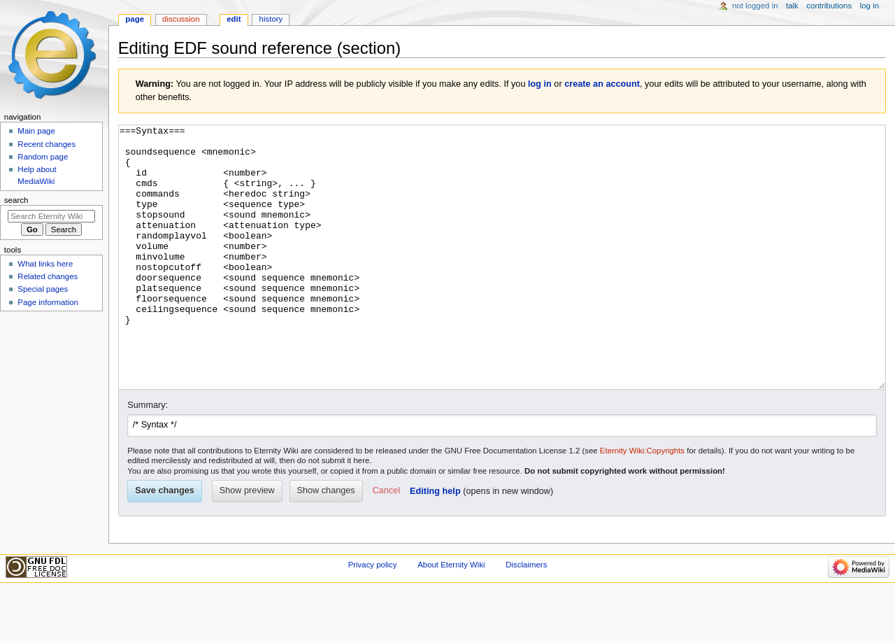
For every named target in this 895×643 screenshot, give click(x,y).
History (271, 19)
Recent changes (46, 144)
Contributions (829, 5)
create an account (602, 84)
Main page (36, 131)
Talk (792, 5)
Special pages (42, 289)
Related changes (47, 276)
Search (16, 200)
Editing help (435, 544)
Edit (234, 19)
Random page (42, 157)
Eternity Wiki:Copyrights (642, 503)
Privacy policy (372, 617)
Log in (869, 5)
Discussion (180, 19)
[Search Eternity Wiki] (51, 216)
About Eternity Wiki (451, 617)
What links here (45, 264)
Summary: (147, 457)
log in (540, 84)
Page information (47, 302)
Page (134, 19)
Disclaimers (526, 617)
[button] (386, 543)
